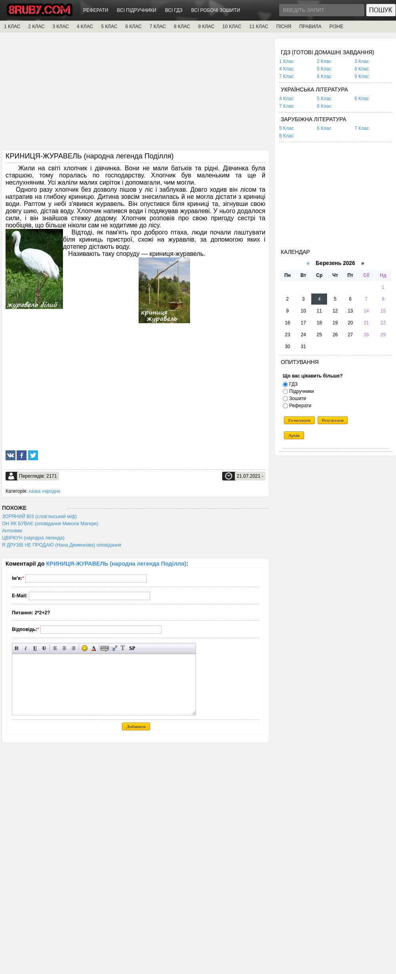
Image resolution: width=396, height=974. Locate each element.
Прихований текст (104, 648)
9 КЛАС (206, 26)
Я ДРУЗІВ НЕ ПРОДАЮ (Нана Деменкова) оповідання (61, 545)
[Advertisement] (135, 93)
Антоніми (12, 531)
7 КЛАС (158, 26)
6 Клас (361, 69)
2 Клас (324, 61)
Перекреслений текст (44, 648)
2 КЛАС (36, 26)
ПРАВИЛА (310, 26)
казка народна (45, 491)
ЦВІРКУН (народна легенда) (33, 538)
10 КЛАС (232, 26)
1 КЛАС (12, 26)
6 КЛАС (133, 26)
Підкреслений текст (35, 648)
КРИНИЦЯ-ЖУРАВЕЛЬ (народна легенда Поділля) (116, 563)
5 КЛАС (109, 26)
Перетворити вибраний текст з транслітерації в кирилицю (123, 648)
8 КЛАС (182, 26)
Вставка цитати (113, 648)
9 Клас (361, 76)
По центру (64, 648)
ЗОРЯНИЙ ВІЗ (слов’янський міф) (39, 516)
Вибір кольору (93, 648)
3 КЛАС (61, 26)
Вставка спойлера (132, 648)
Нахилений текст (25, 648)
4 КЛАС (85, 26)
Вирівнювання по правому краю (73, 648)
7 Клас (286, 76)
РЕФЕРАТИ (95, 10)
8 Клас (324, 76)
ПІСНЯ (283, 26)
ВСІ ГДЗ (174, 10)
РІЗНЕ (336, 26)
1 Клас (286, 61)
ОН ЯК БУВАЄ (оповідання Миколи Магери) (50, 523)
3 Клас (361, 61)
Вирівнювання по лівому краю (55, 648)
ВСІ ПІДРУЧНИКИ (136, 10)
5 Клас (324, 69)
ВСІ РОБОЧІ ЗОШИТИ (215, 10)
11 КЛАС (258, 26)
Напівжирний (16, 648)
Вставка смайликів (84, 648)
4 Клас (286, 69)
